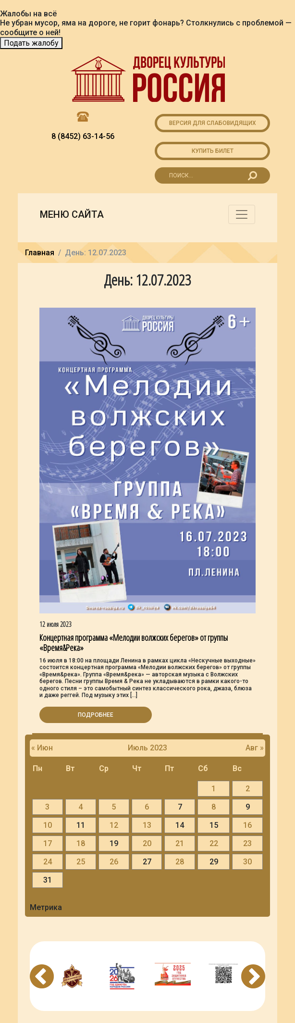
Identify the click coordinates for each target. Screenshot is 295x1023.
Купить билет (213, 151)
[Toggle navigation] (241, 214)
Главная (39, 252)
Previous (42, 976)
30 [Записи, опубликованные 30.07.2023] (247, 861)
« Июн (42, 747)
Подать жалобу (31, 43)
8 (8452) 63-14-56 (82, 136)
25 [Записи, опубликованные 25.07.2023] (80, 861)
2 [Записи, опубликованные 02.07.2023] (248, 788)
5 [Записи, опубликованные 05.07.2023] (113, 806)
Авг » (255, 747)
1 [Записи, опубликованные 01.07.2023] (213, 788)
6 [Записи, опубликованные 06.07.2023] (147, 806)
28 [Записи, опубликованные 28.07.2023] (179, 861)
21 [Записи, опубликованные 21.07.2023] (179, 843)
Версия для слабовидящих (212, 123)
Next (253, 976)
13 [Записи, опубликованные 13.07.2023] (147, 825)
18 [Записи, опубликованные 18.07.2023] (80, 843)
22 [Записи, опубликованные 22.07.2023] (213, 843)
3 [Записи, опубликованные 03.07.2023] (47, 806)
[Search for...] (212, 175)
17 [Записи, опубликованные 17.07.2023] (47, 843)
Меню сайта (72, 214)
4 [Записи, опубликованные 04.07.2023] (80, 806)
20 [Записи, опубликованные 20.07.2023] (147, 843)
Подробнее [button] (95, 714)
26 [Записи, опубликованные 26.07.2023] (114, 861)
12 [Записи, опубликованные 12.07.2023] (114, 825)
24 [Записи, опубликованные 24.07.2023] (47, 861)
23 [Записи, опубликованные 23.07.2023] (247, 843)
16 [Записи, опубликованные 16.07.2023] (247, 825)
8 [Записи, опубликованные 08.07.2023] (213, 806)
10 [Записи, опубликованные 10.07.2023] (47, 825)
